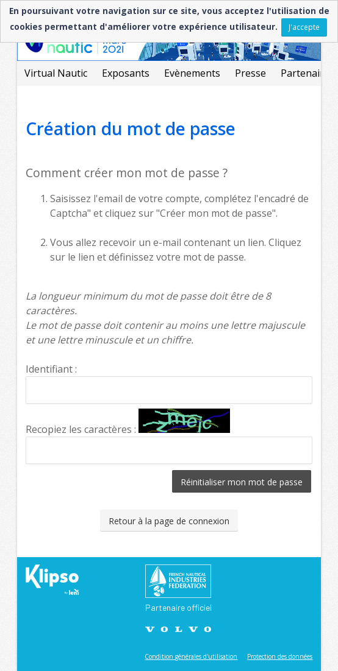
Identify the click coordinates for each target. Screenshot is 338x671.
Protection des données (279, 656)
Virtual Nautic (55, 73)
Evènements (192, 73)
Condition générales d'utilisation (191, 656)
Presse (250, 73)
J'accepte (304, 27)
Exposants (125, 73)
